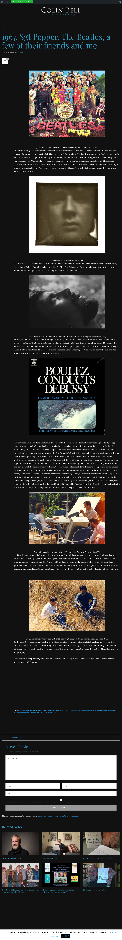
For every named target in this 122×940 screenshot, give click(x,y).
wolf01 (20, 53)
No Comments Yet (13, 737)
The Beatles (35, 712)
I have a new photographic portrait (15, 858)
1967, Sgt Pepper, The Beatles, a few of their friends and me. (56, 40)
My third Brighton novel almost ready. (97, 858)
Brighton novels (29, 710)
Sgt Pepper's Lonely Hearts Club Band (76, 710)
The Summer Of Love (48, 712)
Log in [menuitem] (7, 2)
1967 (19, 710)
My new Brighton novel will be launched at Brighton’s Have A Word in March (58, 891)
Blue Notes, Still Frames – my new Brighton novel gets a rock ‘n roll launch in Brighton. (20, 891)
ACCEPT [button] (65, 936)
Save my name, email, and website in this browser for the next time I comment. (38, 802)
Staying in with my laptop (51, 858)
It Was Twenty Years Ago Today (48, 710)
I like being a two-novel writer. (94, 890)
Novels (4, 27)
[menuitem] (2, 2)
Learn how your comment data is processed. (58, 816)
